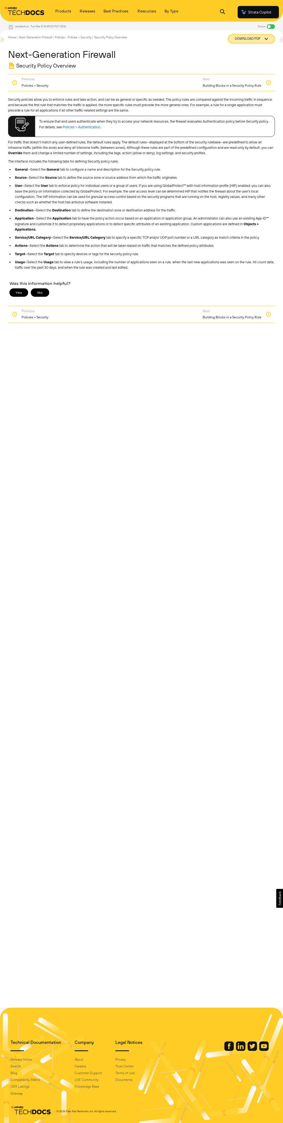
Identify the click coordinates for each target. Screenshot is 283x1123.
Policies (60, 37)
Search (16, 1066)
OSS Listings (20, 1086)
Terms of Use (125, 1073)
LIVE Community (87, 1080)
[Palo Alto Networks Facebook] (229, 1049)
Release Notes (21, 1059)
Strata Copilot (256, 12)
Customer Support (88, 1073)
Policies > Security (79, 37)
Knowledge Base (87, 1086)
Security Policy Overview (110, 37)
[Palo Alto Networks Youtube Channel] (264, 1049)
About (79, 1059)
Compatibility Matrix (25, 1080)
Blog (14, 1073)
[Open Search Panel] (222, 12)
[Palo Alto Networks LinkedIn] (241, 1049)
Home (12, 37)
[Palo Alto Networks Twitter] (253, 1049)
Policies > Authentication (81, 127)
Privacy (120, 1059)
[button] (279, 898)
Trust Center (124, 1066)
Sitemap (17, 1093)
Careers (80, 1066)
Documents (123, 1080)
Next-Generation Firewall (35, 37)
